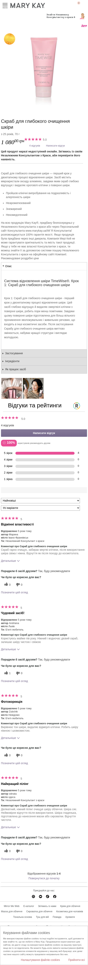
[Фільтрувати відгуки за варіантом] (40, 508)
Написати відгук (55, 145)
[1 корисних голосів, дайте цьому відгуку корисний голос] (7, 673)
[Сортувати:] (40, 500)
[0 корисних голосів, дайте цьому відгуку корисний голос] (7, 584)
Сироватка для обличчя (39, 911)
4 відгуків (34, 145)
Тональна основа (22, 917)
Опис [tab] (8, 266)
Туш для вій (42, 917)
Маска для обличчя (11, 911)
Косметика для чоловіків (69, 911)
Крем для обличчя (70, 906)
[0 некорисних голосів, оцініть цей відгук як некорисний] (19, 584)
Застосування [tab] (14, 353)
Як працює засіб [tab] (15, 369)
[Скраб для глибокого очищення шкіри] (44, 68)
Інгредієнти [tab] (12, 361)
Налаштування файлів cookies (40, 959)
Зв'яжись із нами (47, 906)
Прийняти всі (76, 959)
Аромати (70, 917)
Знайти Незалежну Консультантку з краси (60, 15)
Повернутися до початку (44, 878)
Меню (5, 5)
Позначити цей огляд (14, 592)
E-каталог (28, 906)
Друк (84, 25)
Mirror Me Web (11, 906)
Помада (57, 917)
